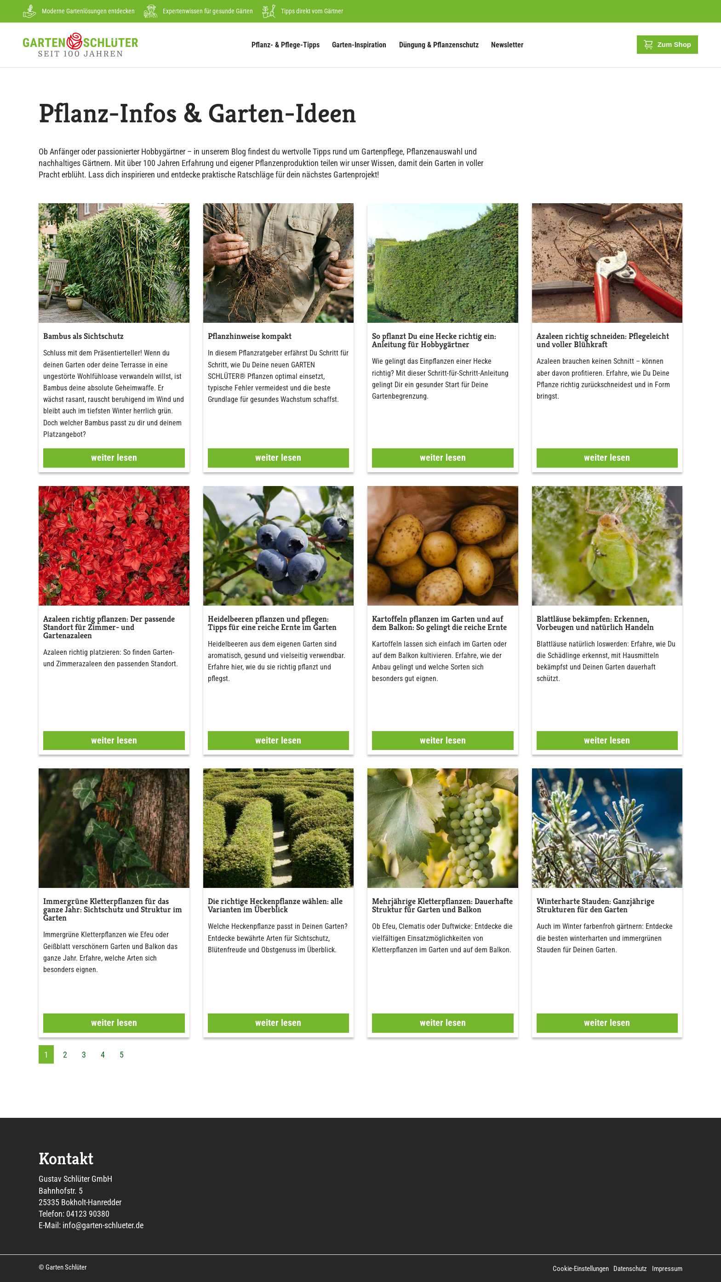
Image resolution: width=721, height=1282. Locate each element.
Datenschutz (630, 1269)
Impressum (667, 1269)
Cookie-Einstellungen (581, 1269)
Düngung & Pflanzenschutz (441, 44)
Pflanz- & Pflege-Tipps (288, 44)
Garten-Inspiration (361, 44)
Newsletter (507, 44)
